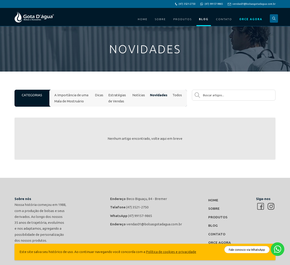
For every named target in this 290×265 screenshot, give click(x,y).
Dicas (99, 95)
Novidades (158, 95)
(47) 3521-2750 (187, 3)
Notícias (138, 95)
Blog (203, 19)
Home (142, 19)
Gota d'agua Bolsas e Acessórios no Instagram (271, 206)
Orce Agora (250, 19)
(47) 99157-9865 (214, 3)
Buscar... (274, 18)
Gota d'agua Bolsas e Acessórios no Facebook (260, 206)
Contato (224, 19)
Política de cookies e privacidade (171, 252)
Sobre (160, 19)
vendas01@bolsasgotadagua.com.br (254, 3)
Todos (177, 95)
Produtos (182, 19)
